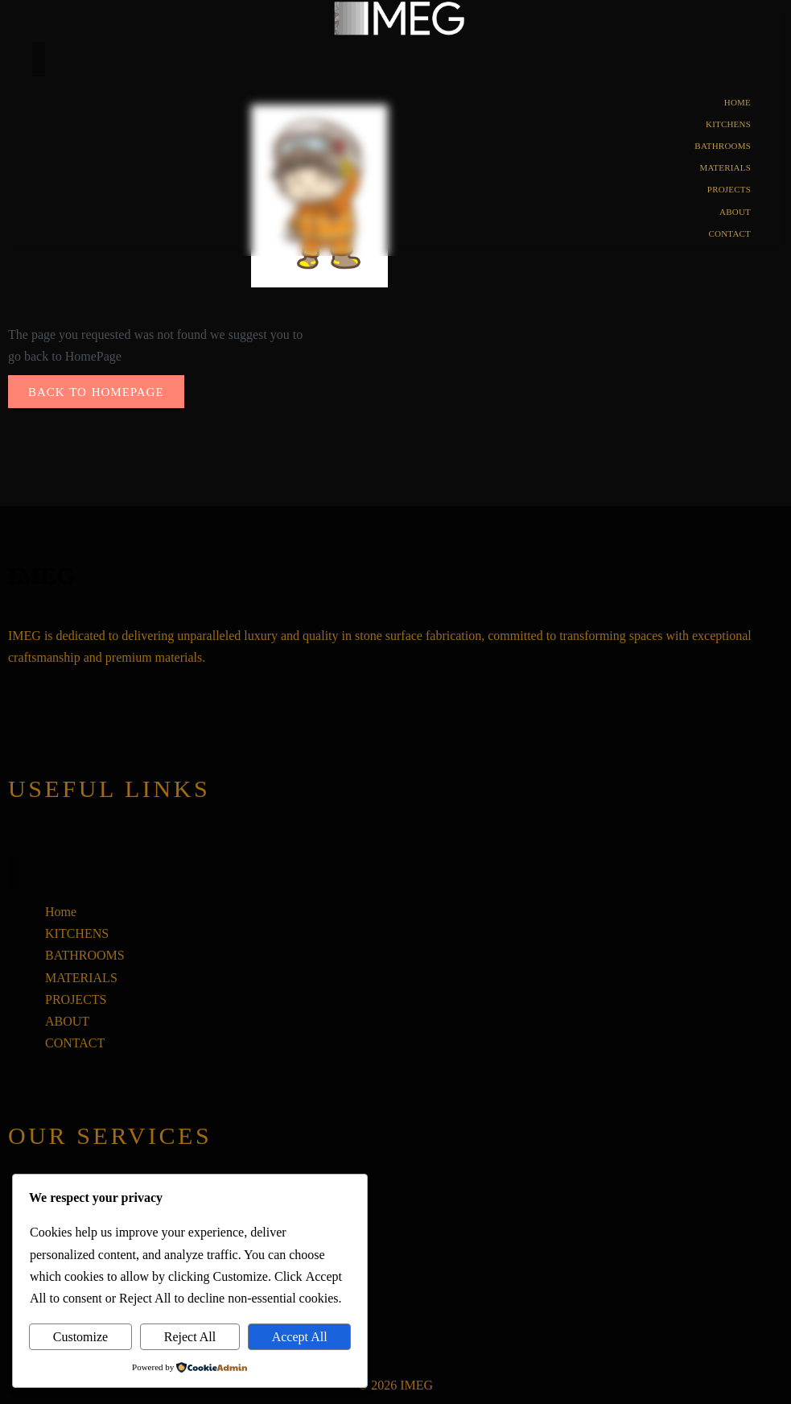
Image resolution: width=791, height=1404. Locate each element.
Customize (80, 1337)
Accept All (300, 1337)
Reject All (190, 1337)
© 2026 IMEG (395, 1385)
